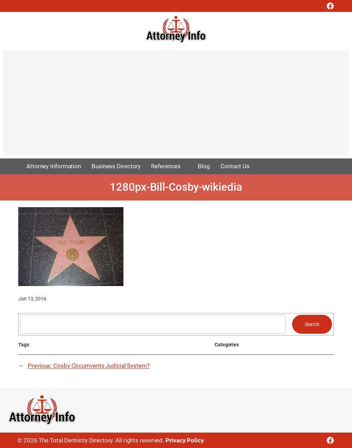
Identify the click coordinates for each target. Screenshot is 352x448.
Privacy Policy (184, 440)
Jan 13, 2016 (32, 298)
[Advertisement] (176, 106)
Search (312, 324)
